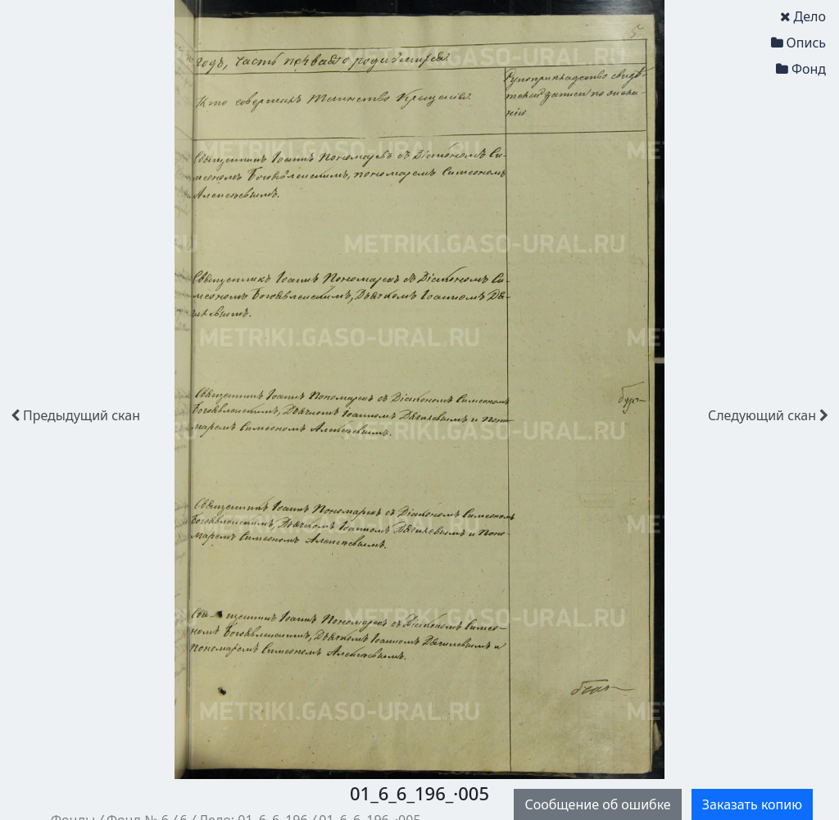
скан (75, 415)
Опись (798, 43)
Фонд (801, 69)
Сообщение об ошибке (597, 804)
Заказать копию (752, 804)
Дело (803, 16)
